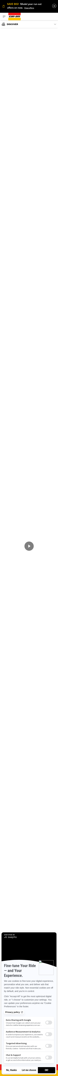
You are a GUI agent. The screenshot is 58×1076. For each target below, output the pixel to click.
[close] (54, 6)
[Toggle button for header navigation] (4, 16)
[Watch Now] (29, 546)
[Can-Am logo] (14, 16)
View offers (29, 7)
